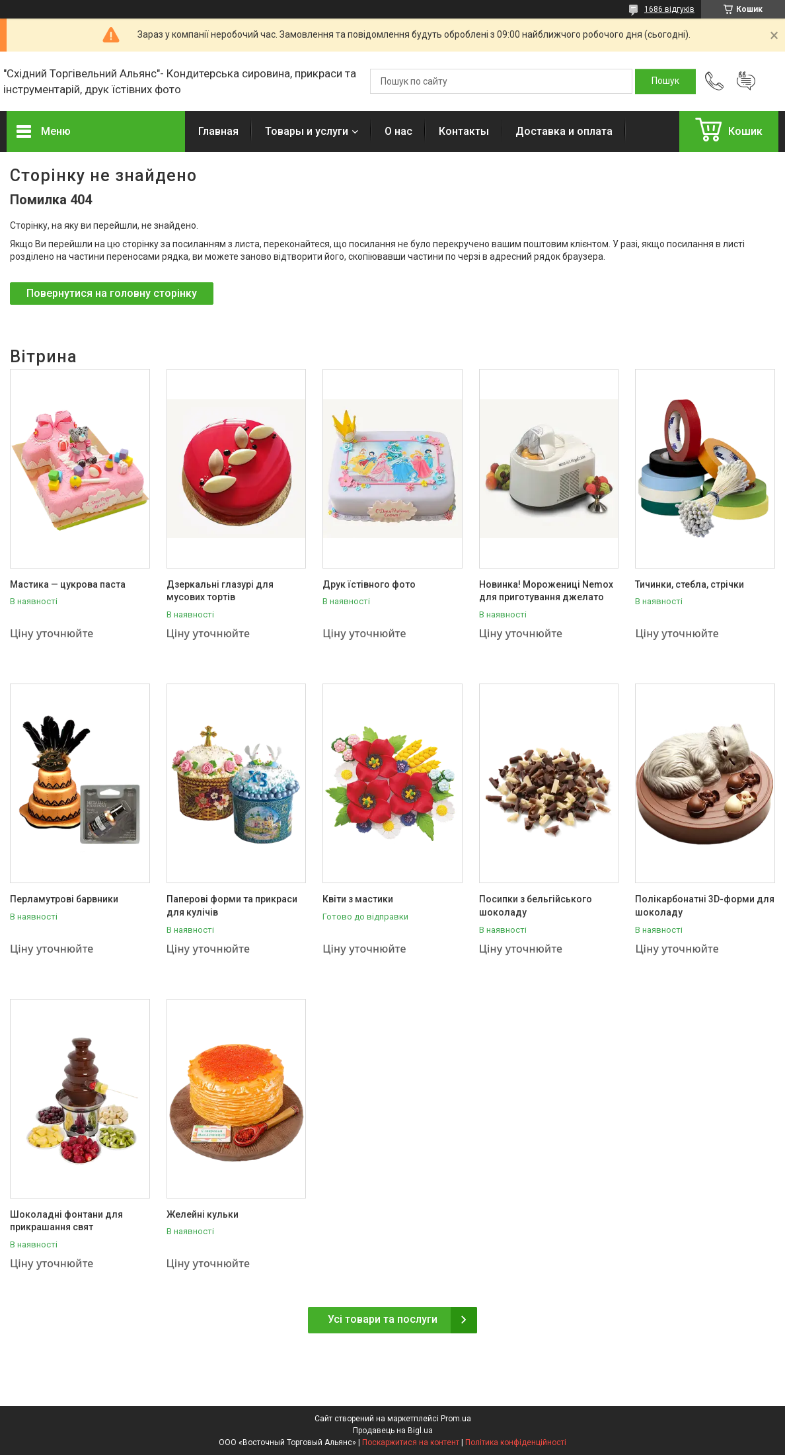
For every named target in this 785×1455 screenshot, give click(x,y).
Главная (218, 131)
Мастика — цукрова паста (68, 584)
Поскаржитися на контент (410, 1442)
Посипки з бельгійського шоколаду (535, 906)
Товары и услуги (306, 131)
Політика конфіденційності (515, 1442)
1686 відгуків (669, 9)
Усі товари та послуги (382, 1319)
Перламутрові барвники (64, 899)
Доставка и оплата (564, 131)
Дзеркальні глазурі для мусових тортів (220, 591)
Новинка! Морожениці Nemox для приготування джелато (546, 591)
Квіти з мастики (357, 899)
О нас (398, 131)
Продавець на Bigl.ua (393, 1430)
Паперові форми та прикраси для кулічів (232, 906)
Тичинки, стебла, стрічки (689, 584)
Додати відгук (746, 81)
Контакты (464, 131)
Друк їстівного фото (369, 584)
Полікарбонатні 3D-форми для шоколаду (704, 906)
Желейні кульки (203, 1214)
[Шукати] (665, 81)
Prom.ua (456, 1418)
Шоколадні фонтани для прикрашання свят (66, 1221)
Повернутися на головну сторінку (111, 293)
